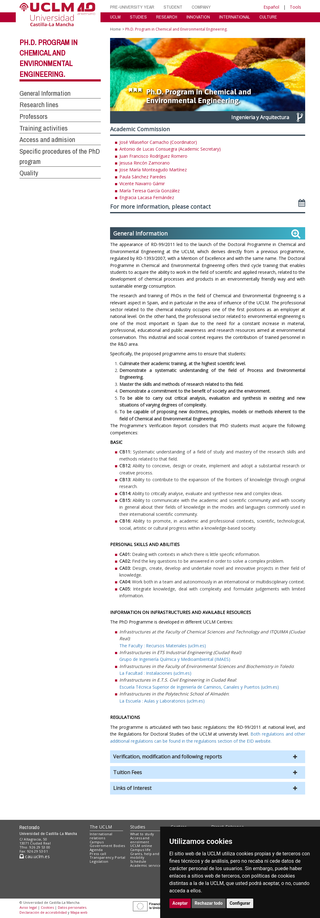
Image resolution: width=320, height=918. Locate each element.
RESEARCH (166, 17)
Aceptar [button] (180, 903)
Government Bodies (107, 845)
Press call (98, 853)
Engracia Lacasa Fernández (146, 197)
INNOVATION (198, 17)
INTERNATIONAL (234, 17)
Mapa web (78, 912)
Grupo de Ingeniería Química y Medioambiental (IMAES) (174, 659)
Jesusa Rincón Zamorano (144, 163)
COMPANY (201, 7)
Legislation (99, 861)
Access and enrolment (139, 840)
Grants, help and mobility (144, 855)
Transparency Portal (107, 857)
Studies (138, 827)
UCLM (115, 17)
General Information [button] (44, 93)
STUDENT (173, 7)
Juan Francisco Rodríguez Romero (153, 156)
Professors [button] (33, 116)
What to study (142, 834)
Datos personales (72, 907)
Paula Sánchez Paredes (142, 177)
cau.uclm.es (34, 856)
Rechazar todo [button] (209, 903)
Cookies (47, 907)
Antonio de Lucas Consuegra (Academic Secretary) (170, 149)
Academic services (146, 865)
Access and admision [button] (47, 139)
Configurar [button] (240, 903)
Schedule (138, 861)
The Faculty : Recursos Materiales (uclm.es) (162, 646)
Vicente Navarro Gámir (142, 183)
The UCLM (101, 827)
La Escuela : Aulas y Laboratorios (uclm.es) (162, 701)
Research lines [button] (38, 104)
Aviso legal (28, 907)
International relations (101, 836)
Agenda (96, 849)
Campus (97, 842)
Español (271, 7)
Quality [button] (28, 172)
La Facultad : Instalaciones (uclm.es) (155, 673)
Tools (295, 7)
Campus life (140, 849)
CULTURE (268, 17)
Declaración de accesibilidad (43, 912)
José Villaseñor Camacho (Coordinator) (158, 142)
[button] (207, 756)
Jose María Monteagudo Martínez (153, 170)
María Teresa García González (149, 191)
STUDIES (138, 17)
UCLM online (141, 845)
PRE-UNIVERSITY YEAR (132, 7)
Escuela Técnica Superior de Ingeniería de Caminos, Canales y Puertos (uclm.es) (199, 687)
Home (115, 29)
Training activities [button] (43, 128)
